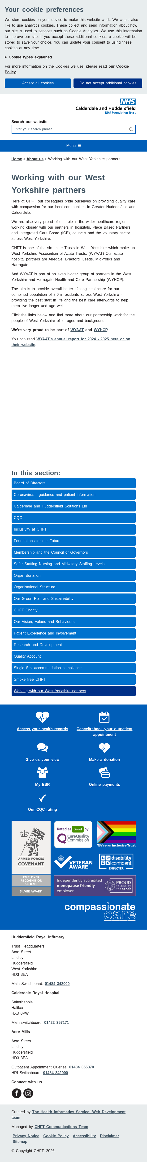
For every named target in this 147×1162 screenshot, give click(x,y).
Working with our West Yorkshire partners (50, 691)
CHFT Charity (26, 610)
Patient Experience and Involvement (45, 633)
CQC (18, 518)
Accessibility (84, 1136)
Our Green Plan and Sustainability (44, 599)
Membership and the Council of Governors (51, 552)
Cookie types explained (30, 57)
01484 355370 (81, 1067)
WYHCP (101, 330)
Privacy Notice (26, 1136)
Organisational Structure (34, 587)
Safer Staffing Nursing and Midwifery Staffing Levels (59, 564)
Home (17, 159)
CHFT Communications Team (61, 1127)
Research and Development (38, 645)
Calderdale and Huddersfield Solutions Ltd (50, 506)
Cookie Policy (56, 1136)
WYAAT (77, 330)
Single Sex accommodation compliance (48, 668)
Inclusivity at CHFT (30, 529)
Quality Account (27, 656)
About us (34, 159)
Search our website (30, 122)
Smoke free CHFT (30, 679)
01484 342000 (57, 984)
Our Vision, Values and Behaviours (44, 622)
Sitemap (20, 1142)
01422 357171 (56, 1023)
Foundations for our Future (37, 541)
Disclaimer (109, 1136)
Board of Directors (30, 483)
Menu (73, 146)
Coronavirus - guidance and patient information (54, 495)
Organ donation (27, 575)
